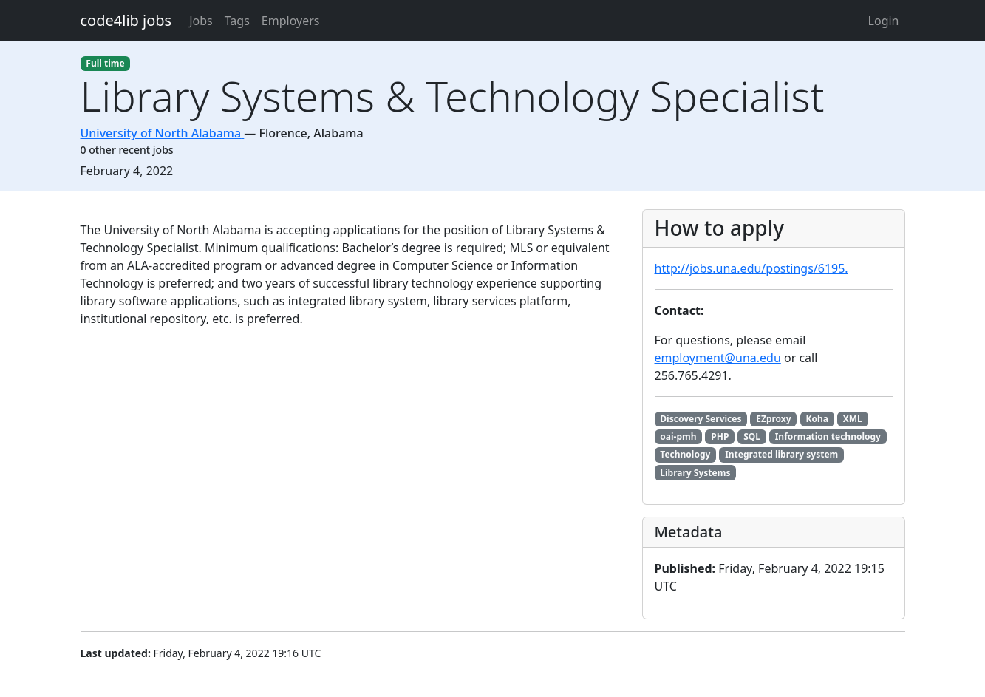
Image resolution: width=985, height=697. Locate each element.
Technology (685, 454)
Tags (237, 21)
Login (883, 21)
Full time (105, 63)
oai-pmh (678, 436)
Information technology (828, 436)
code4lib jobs (126, 20)
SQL (751, 436)
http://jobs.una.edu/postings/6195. (751, 268)
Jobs (201, 21)
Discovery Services (700, 418)
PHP (720, 436)
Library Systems (695, 472)
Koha (816, 418)
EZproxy (773, 418)
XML (852, 418)
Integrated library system (781, 454)
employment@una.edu (718, 358)
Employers (291, 21)
